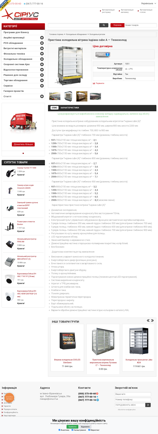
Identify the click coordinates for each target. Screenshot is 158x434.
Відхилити (85, 427)
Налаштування (79, 430)
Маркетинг (93, 430)
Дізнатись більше (23, 144)
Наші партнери (10, 416)
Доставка (8, 403)
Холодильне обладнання (18, 59)
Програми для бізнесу (16, 32)
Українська (147, 3)
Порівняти (100, 83)
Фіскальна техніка (14, 53)
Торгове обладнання (15, 80)
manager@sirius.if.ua (49, 399)
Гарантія (7, 406)
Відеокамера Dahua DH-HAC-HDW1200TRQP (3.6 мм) (27, 294)
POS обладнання (13, 43)
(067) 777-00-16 (34, 3)
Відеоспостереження (16, 69)
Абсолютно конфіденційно (127, 409)
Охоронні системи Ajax (17, 64)
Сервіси (8, 85)
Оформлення (9, 400)
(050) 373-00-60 (12, 3)
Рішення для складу (15, 75)
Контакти (7, 394)
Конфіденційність (11, 412)
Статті (7, 96)
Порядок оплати (10, 409)
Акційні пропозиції (14, 37)
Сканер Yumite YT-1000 (26, 168)
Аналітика (64, 430)
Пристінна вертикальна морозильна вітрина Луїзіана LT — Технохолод (103, 362)
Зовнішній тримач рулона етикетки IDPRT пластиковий (27, 205)
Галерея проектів (14, 91)
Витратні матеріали (15, 48)
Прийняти (72, 427)
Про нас (7, 397)
